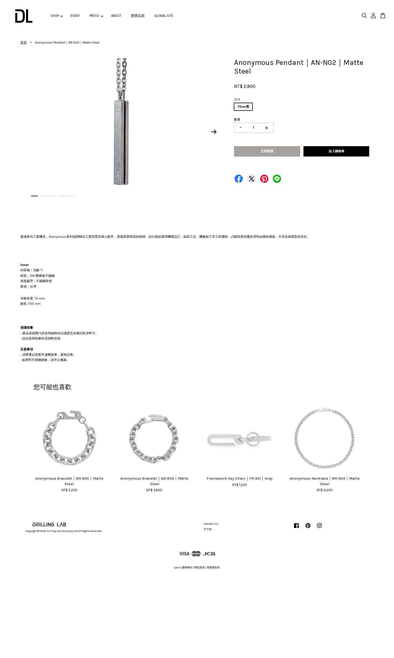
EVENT (75, 16)
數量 (237, 119)
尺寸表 (208, 529)
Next (213, 131)
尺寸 (237, 100)
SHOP (57, 16)
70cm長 (243, 106)
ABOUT (116, 16)
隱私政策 (199, 567)
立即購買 (267, 151)
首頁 (23, 42)
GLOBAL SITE (163, 16)
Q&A (177, 567)
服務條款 (187, 567)
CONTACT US (211, 524)
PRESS (96, 16)
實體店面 (138, 16)
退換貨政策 (213, 567)
